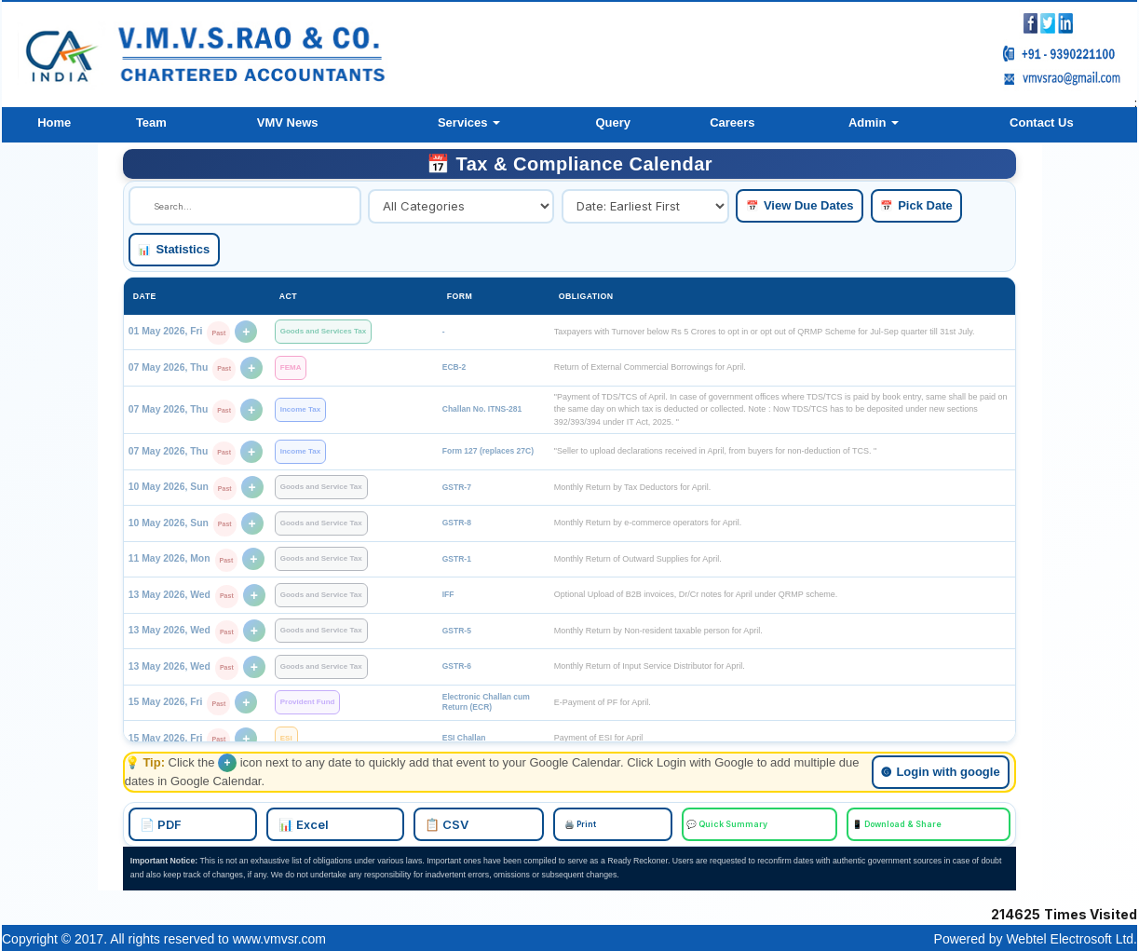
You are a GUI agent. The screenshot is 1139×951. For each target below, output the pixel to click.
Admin (873, 122)
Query (613, 122)
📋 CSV (513, 823)
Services (469, 122)
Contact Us (1042, 122)
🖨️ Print (591, 823)
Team (151, 122)
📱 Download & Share (787, 823)
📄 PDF (338, 823)
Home (54, 122)
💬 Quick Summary (679, 823)
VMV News (288, 122)
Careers (732, 122)
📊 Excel (425, 823)
